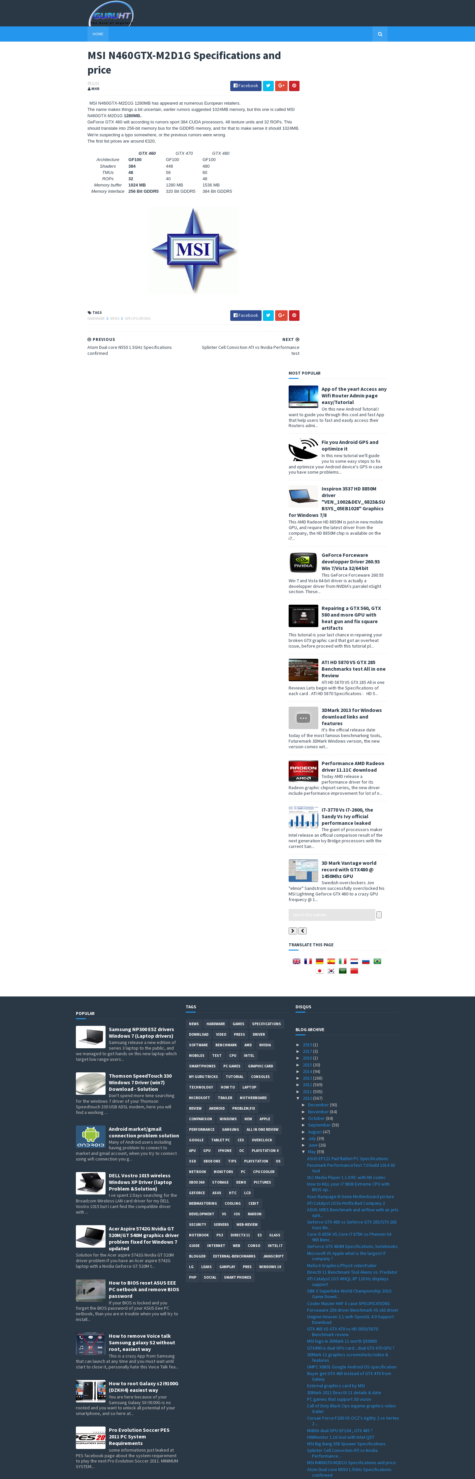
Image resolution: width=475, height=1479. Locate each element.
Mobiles (197, 734)
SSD (192, 840)
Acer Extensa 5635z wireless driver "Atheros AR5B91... (350, 1362)
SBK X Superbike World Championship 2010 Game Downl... (349, 973)
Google (196, 819)
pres (247, 945)
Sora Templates (111, 1469)
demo (241, 861)
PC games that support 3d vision (339, 1078)
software (198, 724)
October (317, 797)
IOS (237, 893)
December (319, 784)
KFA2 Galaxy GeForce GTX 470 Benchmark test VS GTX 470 (352, 1244)
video (221, 713)
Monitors (223, 850)
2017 (308, 730)
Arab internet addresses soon (336, 1310)
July (312, 817)
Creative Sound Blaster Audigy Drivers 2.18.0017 (344, 1375)
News (104, 319)
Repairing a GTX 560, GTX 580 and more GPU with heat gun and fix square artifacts (363, 297)
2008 (308, 1443)
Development (201, 893)
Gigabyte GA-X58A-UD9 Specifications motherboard (344, 1225)
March (314, 1417)
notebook (199, 914)
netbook (197, 850)
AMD (248, 724)
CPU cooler (263, 850)
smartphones (202, 745)
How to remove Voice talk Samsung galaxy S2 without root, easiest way (142, 1021)
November (319, 790)
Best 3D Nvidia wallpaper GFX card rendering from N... (351, 1256)
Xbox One (212, 840)
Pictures (262, 861)
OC (241, 829)
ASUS (216, 871)
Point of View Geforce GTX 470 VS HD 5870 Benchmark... (348, 1200)
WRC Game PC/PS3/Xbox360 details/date (347, 1391)
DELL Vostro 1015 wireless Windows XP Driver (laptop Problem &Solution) (140, 861)
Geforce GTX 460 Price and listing (339, 1235)
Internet (216, 924)
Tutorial (234, 755)
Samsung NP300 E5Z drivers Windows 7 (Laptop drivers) (141, 711)
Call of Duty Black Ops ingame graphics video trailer (351, 1087)
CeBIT (253, 882)
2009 (308, 1437)
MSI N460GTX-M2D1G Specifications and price (351, 1142)
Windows (228, 797)
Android (217, 787)
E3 (260, 914)
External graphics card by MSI (336, 1065)
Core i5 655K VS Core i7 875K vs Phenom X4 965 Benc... (349, 916)
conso (254, 924)
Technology (201, 766)
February (317, 1423)
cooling (233, 882)
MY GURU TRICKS (203, 755)
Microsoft (199, 776)
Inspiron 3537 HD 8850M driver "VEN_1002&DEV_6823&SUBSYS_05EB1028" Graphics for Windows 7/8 (348, 180)
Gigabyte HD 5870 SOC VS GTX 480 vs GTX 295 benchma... (351, 1319)
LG (191, 945)
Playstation (256, 840)
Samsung (230, 808)
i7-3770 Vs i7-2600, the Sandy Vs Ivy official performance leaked (359, 495)
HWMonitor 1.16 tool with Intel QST (340, 1116)
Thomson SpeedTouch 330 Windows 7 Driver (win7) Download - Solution (140, 761)
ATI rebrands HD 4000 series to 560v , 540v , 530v (349, 1300)
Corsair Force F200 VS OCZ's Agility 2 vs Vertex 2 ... (353, 1099)
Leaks (206, 945)
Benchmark (226, 724)
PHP (192, 956)
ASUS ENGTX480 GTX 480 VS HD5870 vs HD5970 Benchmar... (352, 1400)
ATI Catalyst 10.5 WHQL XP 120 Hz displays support (348, 960)
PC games (231, 745)
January (316, 1430)
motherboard (253, 776)
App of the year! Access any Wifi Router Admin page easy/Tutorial (365, 74)
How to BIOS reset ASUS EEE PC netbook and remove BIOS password (144, 968)
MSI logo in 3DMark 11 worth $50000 (342, 1020)
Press (239, 713)
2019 (308, 723)
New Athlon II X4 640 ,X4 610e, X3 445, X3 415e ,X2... (351, 1269)
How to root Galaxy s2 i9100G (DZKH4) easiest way (143, 1065)
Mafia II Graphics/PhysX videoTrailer (342, 944)
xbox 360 (197, 861)
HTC (233, 871)
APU (192, 829)
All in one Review (262, 808)
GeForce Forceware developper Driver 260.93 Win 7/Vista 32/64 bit (362, 240)
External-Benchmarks (234, 935)
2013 (308, 757)
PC (243, 850)
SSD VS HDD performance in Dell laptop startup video (353, 1163)
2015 (308, 744)
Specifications (126, 319)
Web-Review (247, 903)
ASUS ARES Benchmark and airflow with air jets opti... (352, 891)
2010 (308, 777)
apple (265, 797)
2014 (308, 750)
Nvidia (265, 724)
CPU (232, 734)
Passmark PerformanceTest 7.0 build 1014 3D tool (351, 847)
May (312, 831)
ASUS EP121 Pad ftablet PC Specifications (347, 837)
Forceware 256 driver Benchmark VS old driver (352, 989)
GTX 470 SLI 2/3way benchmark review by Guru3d (347, 1187)
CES (241, 819)
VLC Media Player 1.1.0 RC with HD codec (346, 856)
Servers (221, 903)
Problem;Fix (243, 787)
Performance (201, 808)
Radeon (255, 893)
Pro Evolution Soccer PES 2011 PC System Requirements (139, 1115)
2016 (308, 737)
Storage (220, 861)
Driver (259, 713)
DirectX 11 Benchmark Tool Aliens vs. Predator (352, 951)
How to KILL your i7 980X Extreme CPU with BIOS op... (348, 866)
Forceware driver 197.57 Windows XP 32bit (349, 1384)
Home (86, 33)
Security (197, 903)
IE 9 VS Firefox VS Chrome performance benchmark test (345, 1331)
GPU (206, 829)
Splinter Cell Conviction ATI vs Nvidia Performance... (342, 1132)
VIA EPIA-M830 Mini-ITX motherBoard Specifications (342, 1344)
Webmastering (203, 882)
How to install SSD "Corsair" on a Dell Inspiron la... (351, 1175)
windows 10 (270, 945)
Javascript (273, 935)
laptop (249, 766)
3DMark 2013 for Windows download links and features (363, 395)
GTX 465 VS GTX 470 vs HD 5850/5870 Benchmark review (342, 1010)
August (315, 811)
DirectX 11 (240, 914)
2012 (308, 764)
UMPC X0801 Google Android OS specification (351, 1046)
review (195, 787)
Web (236, 924)
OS (278, 840)
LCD (247, 871)
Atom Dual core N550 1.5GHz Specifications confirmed (349, 1151)
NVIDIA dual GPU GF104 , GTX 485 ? (340, 1109)
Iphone (225, 829)
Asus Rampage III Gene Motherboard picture (350, 875)
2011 (308, 770)
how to (228, 766)
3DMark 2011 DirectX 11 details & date (344, 1071)
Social (210, 956)
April (313, 1410)
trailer (225, 776)
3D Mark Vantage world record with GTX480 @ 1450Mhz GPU (360, 548)
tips (232, 840)
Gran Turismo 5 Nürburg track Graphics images (352, 1209)
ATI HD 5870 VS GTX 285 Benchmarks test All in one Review (365, 347)
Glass (274, 914)
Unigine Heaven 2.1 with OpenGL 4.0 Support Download (350, 998)
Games (238, 702)
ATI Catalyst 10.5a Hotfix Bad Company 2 (346, 882)
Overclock (262, 819)
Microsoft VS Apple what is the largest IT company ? (346, 935)
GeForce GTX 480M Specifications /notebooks (352, 925)
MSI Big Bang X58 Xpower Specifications (346, 1123)
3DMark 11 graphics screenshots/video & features (347, 1036)
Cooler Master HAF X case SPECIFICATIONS (348, 982)
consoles (260, 755)
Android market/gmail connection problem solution (144, 811)
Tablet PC (220, 819)
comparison (200, 797)
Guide (194, 924)
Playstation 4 (265, 829)
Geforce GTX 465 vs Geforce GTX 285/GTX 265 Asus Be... (352, 903)
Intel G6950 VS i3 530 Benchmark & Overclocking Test (340, 1288)
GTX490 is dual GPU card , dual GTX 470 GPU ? (351, 1027)
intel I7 (275, 924)
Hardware (85, 319)
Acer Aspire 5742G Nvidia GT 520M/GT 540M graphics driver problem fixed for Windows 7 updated (144, 917)
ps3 (219, 914)
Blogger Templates (147, 1469)
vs (224, 893)
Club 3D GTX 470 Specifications (337, 1279)
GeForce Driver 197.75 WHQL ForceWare (346, 1216)
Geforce (197, 871)
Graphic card (260, 745)
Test (217, 734)
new (248, 797)
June (313, 824)
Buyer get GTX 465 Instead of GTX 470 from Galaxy (349, 1055)
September (320, 804)
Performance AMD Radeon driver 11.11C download (364, 445)
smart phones (237, 956)
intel (249, 734)
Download (198, 713)
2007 (308, 1450)
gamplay (227, 945)
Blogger (197, 935)
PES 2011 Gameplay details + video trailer (348, 1353)
